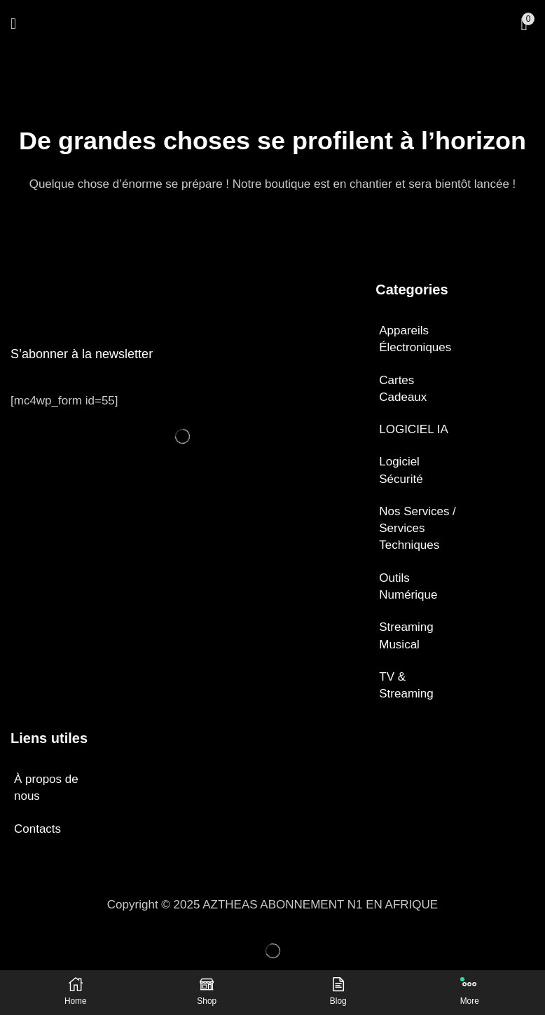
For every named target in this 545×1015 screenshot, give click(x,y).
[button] (13, 24)
